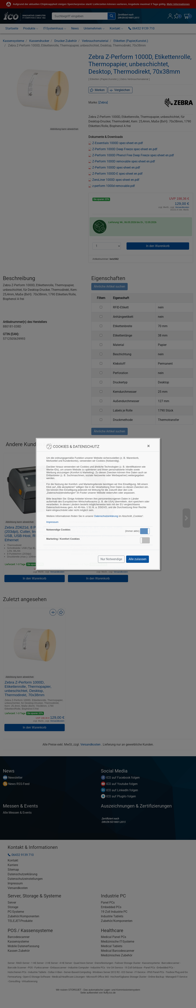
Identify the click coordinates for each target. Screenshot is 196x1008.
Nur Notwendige (111, 559)
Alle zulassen (137, 559)
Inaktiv (146, 540)
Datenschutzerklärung (106, 516)
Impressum (52, 522)
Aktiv (145, 531)
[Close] (148, 446)
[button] (145, 531)
